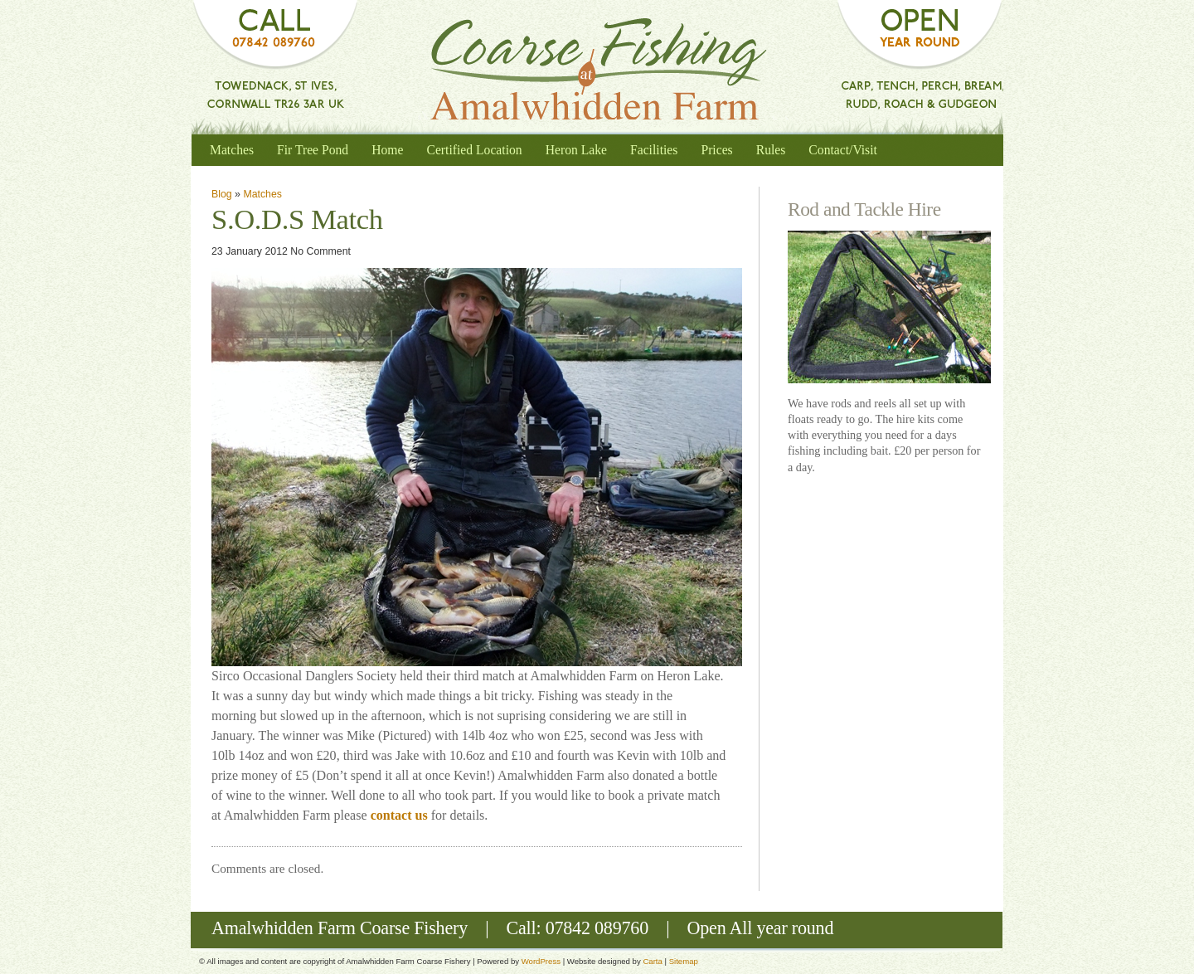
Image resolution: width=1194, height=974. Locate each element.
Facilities (653, 150)
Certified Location (474, 150)
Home (387, 150)
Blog (221, 194)
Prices (716, 150)
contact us (401, 815)
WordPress (541, 961)
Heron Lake (576, 150)
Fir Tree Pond (312, 150)
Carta (652, 961)
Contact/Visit (842, 150)
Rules (771, 150)
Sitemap (683, 961)
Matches (232, 150)
